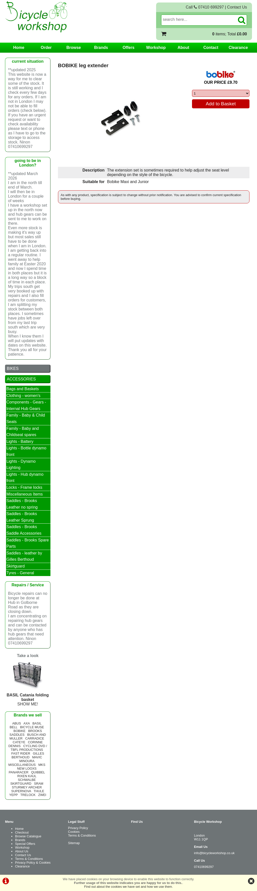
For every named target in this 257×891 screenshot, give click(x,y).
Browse (73, 47)
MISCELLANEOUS (22, 765)
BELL (13, 727)
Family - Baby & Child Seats (25, 418)
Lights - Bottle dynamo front (26, 451)
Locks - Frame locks (24, 487)
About (183, 47)
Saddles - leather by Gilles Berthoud (24, 556)
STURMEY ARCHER (27, 787)
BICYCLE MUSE (32, 727)
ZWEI (42, 795)
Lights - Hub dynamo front (24, 477)
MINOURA (26, 761)
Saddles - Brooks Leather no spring (22, 504)
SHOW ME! (27, 697)
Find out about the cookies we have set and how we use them (128, 886)
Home (18, 47)
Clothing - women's (23, 395)
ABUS (16, 723)
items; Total (229, 34)
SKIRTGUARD (20, 783)
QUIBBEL (38, 772)
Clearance (238, 47)
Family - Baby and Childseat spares (22, 431)
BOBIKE (20, 731)
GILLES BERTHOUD (28, 755)
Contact (210, 47)
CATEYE (19, 742)
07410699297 (204, 867)
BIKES (13, 368)
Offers (128, 47)
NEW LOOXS (27, 768)
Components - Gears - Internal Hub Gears (26, 405)
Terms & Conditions (29, 859)
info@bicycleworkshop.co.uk (214, 853)
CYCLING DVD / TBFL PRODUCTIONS (29, 748)
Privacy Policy (78, 828)
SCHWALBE (27, 780)
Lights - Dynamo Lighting (21, 464)
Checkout (22, 832)
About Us (21, 851)
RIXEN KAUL (26, 776)
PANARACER (19, 772)
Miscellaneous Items (24, 494)
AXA (27, 723)
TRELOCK (27, 795)
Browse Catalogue (28, 836)
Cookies (74, 832)
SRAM (38, 783)
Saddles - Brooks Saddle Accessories (23, 530)
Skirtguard (15, 566)
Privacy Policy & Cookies (33, 862)
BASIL (36, 723)
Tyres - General (20, 573)
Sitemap (74, 843)
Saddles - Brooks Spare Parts (27, 543)
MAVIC (37, 757)
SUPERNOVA (21, 791)
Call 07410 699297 (205, 7)
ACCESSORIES (21, 379)
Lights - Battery (19, 441)
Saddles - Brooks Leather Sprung (21, 517)
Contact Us (237, 7)
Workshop (156, 47)
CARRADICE (34, 738)
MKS (41, 765)
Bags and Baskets (22, 389)
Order (46, 47)
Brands (101, 47)
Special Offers (25, 844)
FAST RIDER (20, 753)
